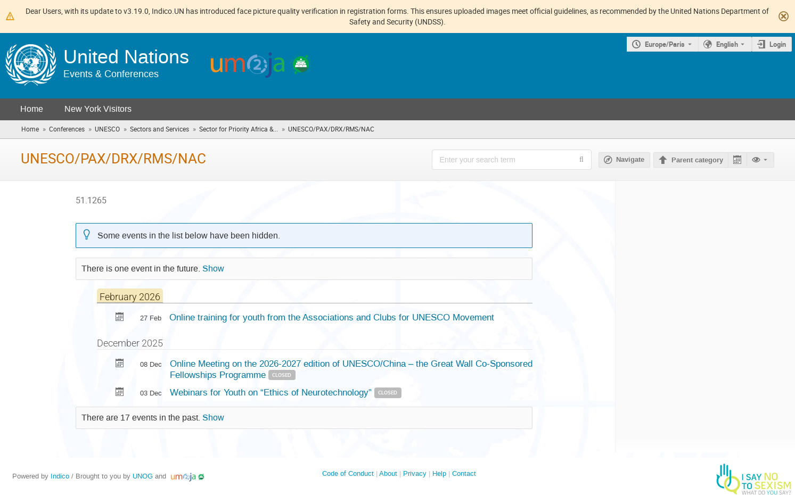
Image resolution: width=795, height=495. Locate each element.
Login (777, 44)
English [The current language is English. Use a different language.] (727, 44)
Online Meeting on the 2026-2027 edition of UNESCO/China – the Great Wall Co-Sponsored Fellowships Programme (351, 369)
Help (439, 473)
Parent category (697, 160)
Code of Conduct (348, 473)
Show (213, 268)
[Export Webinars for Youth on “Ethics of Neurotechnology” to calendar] (120, 393)
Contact (464, 473)
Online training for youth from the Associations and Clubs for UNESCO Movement (331, 317)
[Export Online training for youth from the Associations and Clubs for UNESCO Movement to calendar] (120, 318)
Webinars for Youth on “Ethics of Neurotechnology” (272, 392)
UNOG (143, 476)
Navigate (630, 159)
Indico (60, 476)
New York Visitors (98, 108)
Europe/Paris (665, 44)
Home (31, 108)
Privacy (415, 473)
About (388, 473)
